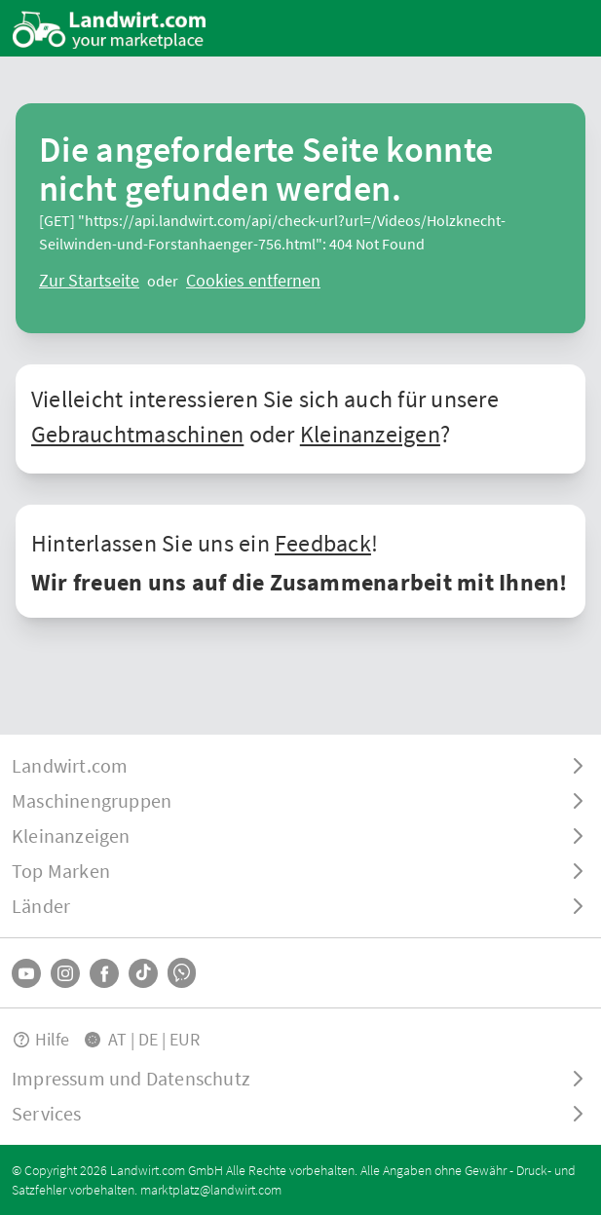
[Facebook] (104, 973)
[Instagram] (65, 973)
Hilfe (40, 1039)
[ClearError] (89, 280)
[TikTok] (143, 973)
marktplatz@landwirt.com (211, 1189)
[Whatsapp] (181, 973)
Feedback (323, 543)
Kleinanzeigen (370, 434)
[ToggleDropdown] (300, 766)
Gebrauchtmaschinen (137, 434)
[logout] (253, 280)
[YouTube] (26, 973)
